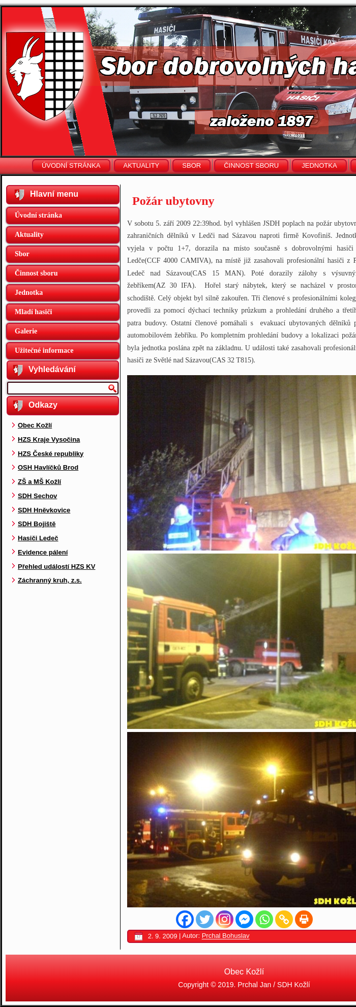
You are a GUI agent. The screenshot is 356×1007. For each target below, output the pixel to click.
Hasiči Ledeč (38, 538)
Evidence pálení (43, 552)
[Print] (304, 919)
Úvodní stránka (71, 165)
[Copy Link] (284, 919)
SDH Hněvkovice (44, 510)
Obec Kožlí (35, 425)
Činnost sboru (251, 165)
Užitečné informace (44, 350)
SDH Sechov (37, 496)
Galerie (26, 331)
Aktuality (142, 165)
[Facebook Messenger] (244, 919)
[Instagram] (224, 919)
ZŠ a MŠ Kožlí (39, 481)
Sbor (191, 165)
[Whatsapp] (264, 919)
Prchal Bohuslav (226, 936)
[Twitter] (205, 919)
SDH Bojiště (36, 524)
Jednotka (319, 165)
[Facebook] (185, 919)
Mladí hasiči (33, 312)
